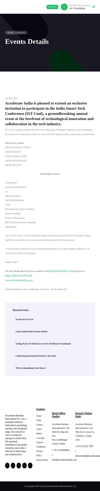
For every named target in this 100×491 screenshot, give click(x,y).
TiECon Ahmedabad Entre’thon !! (30, 368)
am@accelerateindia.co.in (59, 270)
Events (21, 33)
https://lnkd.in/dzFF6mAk (18, 275)
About (39, 416)
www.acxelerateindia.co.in (19, 280)
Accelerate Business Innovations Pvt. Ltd (59, 486)
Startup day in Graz (24, 319)
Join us (52, 7)
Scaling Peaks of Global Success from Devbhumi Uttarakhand (42, 344)
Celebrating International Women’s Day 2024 (35, 356)
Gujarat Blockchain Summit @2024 (31, 331)
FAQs (38, 420)
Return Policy (42, 460)
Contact (39, 425)
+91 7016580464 (77, 8)
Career (39, 429)
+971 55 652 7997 (84, 446)
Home (11, 33)
